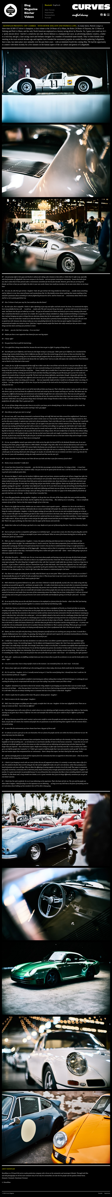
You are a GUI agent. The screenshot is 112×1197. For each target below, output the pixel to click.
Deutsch (48, 5)
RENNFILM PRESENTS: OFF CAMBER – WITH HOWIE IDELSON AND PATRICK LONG (40, 26)
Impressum (49, 12)
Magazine (30, 9)
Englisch (56, 5)
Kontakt (48, 17)
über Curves (50, 10)
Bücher (29, 13)
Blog (27, 5)
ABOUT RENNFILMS (8, 1169)
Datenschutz (50, 15)
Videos (29, 16)
